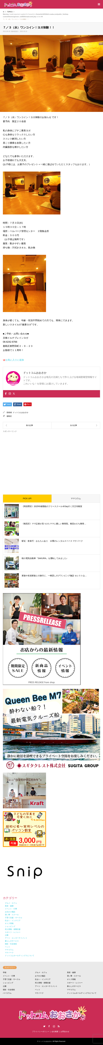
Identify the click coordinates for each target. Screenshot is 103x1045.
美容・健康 (71, 972)
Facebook (49, 1026)
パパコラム (7, 993)
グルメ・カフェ (41, 972)
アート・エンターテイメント (46, 986)
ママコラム (76, 498)
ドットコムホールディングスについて (81, 993)
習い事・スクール (74, 976)
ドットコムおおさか (20, 412)
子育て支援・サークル (11, 979)
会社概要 (55, 1032)
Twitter (44, 1026)
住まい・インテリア (42, 979)
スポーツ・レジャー (75, 983)
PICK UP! (27, 498)
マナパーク (39, 993)
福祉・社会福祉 (9, 990)
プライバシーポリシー (40, 1032)
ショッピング (8, 983)
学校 (4, 972)
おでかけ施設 (40, 976)
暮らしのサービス (74, 986)
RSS (59, 1026)
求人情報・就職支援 (42, 983)
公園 (4, 986)
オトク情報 (71, 979)
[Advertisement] (51, 461)
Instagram (54, 1026)
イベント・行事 (9, 976)
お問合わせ (65, 1032)
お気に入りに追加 (14, 360)
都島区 (9, 416)
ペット (37, 990)
